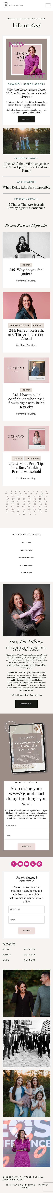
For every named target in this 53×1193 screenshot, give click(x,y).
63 (29, 509)
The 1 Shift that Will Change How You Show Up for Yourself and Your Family (26, 167)
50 (46, 504)
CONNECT (30, 960)
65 (40, 509)
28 (13, 499)
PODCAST (30, 955)
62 (23, 509)
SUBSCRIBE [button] (26, 930)
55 (29, 507)
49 (40, 504)
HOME (6, 950)
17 (42, 494)
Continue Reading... (26, 280)
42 (45, 502)
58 (46, 507)
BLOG (6, 960)
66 (46, 509)
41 (40, 502)
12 (16, 494)
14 (26, 494)
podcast (26, 265)
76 (24, 514)
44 (12, 504)
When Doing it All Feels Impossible (26, 187)
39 (29, 502)
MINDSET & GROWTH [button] (26, 565)
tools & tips (32, 459)
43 (7, 504)
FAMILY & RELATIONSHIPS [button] (27, 557)
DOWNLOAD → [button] (26, 846)
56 (34, 507)
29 (19, 499)
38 (24, 502)
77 (30, 514)
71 (29, 512)
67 (7, 512)
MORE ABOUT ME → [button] (26, 703)
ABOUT (7, 955)
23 (29, 496)
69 (18, 512)
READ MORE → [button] (26, 119)
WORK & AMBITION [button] (26, 550)
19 (7, 496)
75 (18, 514)
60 (13, 509)
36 (13, 502)
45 (18, 504)
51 (7, 507)
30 (24, 499)
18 (47, 494)
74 (46, 512)
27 (8, 499)
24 (34, 496)
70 (24, 512)
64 (34, 509)
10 (6, 494)
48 (35, 504)
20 (13, 496)
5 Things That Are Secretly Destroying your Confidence (26, 206)
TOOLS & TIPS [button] (26, 542)
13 (21, 494)
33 (40, 499)
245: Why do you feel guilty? (26, 272)
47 (29, 504)
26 (45, 496)
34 (45, 499)
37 (18, 502)
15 (31, 494)
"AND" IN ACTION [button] (26, 572)
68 (13, 512)
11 (11, 494)
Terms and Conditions (20, 1185)
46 (23, 504)
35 (7, 502)
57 (40, 507)
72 (35, 512)
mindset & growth (20, 325)
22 (23, 496)
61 (18, 509)
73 (40, 512)
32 (35, 499)
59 (7, 509)
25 (40, 496)
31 (29, 499)
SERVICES (29, 950)
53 (18, 507)
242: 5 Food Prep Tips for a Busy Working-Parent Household (26, 468)
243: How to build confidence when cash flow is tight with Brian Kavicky (26, 401)
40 (34, 502)
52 (12, 507)
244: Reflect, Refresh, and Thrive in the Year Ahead (26, 335)
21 (18, 496)
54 (23, 507)
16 (36, 494)
